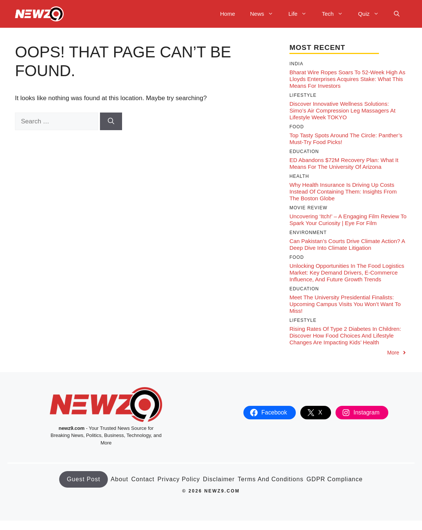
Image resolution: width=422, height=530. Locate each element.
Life (301, 14)
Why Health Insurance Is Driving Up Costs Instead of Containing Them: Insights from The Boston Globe (343, 191)
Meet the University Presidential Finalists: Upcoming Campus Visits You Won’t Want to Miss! (345, 304)
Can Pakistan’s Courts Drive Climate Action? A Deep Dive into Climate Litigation (347, 244)
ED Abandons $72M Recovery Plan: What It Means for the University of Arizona (343, 163)
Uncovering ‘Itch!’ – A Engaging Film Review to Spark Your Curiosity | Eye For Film (348, 219)
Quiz (372, 14)
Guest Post (83, 479)
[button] (396, 14)
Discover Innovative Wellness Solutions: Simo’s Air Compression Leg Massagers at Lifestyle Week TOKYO (342, 110)
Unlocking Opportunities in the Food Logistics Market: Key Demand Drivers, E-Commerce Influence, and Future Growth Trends (346, 272)
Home (227, 14)
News (265, 14)
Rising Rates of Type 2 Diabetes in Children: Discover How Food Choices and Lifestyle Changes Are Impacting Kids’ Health (345, 335)
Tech (336, 14)
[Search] (111, 122)
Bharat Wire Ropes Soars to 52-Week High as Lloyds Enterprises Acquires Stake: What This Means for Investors (347, 79)
